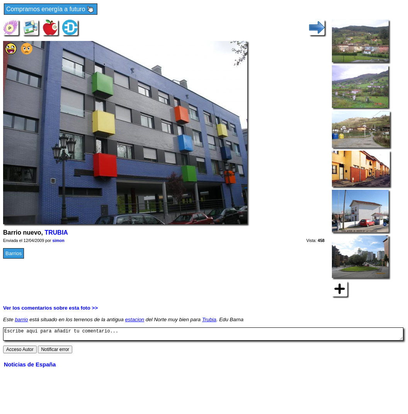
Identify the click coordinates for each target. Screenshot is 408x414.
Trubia (209, 319)
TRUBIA (56, 232)
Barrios (13, 253)
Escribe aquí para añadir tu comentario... (203, 335)
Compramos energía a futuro (50, 9)
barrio (21, 319)
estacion (134, 319)
